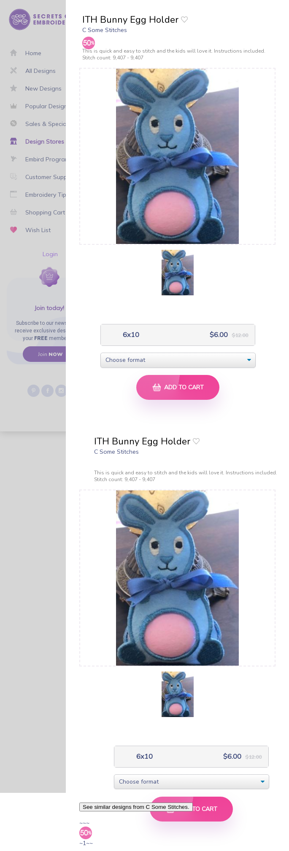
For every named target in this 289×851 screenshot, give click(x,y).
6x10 (130, 335)
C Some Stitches (104, 30)
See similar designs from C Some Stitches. (136, 807)
